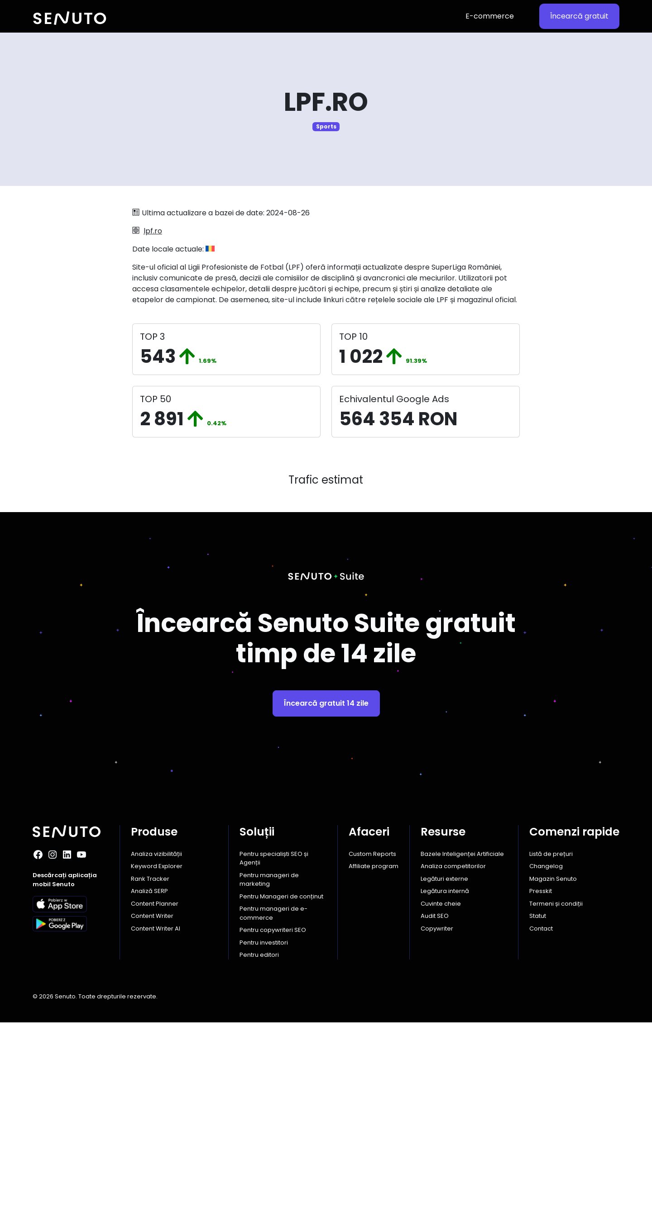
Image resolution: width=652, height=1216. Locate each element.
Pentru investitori (264, 1136)
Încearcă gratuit (579, 16)
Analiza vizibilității (156, 1047)
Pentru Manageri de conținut (281, 1090)
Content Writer (152, 1109)
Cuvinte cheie (441, 1097)
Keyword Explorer (156, 1059)
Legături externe (444, 1072)
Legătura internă (445, 1084)
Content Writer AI (155, 1122)
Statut (537, 1109)
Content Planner (154, 1097)
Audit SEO (435, 1109)
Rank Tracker (150, 1072)
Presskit (540, 1084)
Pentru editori (259, 1148)
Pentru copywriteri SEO (273, 1123)
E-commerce (489, 16)
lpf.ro (153, 231)
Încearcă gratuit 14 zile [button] (326, 897)
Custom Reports (372, 1047)
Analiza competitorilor (453, 1059)
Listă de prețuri (551, 1047)
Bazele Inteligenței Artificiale (462, 1047)
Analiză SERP (149, 1084)
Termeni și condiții (556, 1097)
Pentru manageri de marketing (269, 1073)
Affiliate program (373, 1059)
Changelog (546, 1059)
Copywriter (437, 1122)
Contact (541, 1122)
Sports (326, 126)
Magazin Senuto (553, 1072)
